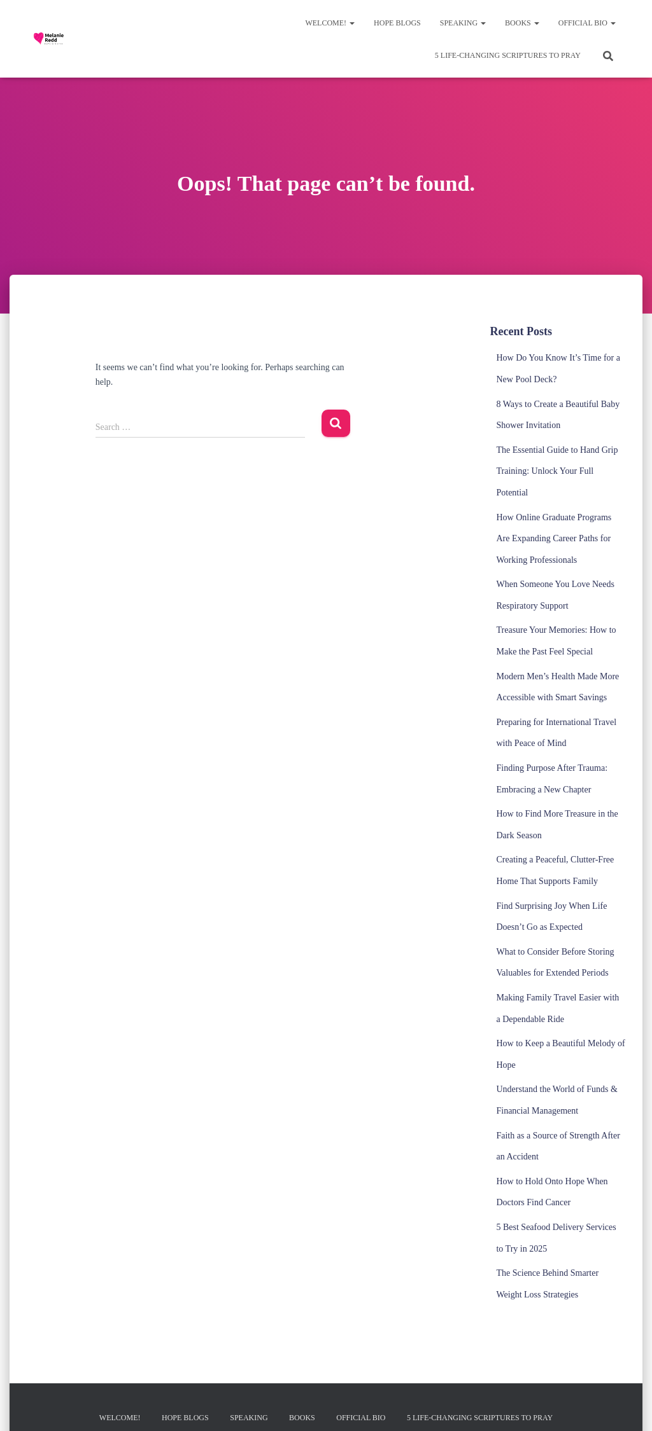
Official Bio (587, 22)
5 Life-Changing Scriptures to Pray (508, 55)
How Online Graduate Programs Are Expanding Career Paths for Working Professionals (553, 539)
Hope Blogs (397, 22)
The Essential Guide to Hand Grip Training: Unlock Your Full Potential (557, 471)
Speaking (463, 22)
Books (522, 22)
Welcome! (330, 22)
